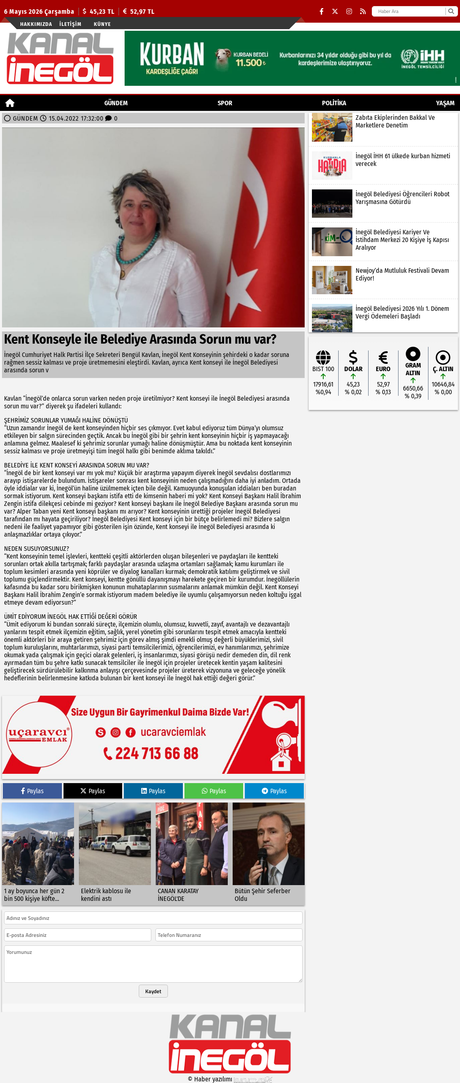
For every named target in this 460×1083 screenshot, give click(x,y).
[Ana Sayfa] (10, 103)
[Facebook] (322, 11)
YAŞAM (445, 103)
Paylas (32, 791)
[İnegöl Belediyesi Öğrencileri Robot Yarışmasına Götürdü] (383, 203)
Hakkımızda (36, 24)
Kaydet (153, 991)
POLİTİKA (334, 103)
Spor (225, 103)
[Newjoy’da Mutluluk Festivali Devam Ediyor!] (383, 280)
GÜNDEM (116, 103)
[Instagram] (349, 11)
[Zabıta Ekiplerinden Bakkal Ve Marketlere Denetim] (383, 127)
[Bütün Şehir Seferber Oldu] (269, 854)
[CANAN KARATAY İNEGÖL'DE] (192, 854)
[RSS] (363, 11)
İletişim (70, 24)
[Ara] (450, 11)
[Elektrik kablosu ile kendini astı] (115, 854)
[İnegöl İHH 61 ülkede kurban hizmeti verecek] (383, 165)
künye (102, 24)
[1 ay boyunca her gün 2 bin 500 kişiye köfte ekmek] (38, 854)
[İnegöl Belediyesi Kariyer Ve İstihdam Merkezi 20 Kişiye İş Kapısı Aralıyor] (383, 241)
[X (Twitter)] (335, 11)
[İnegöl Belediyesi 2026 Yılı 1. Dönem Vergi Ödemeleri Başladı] (383, 318)
